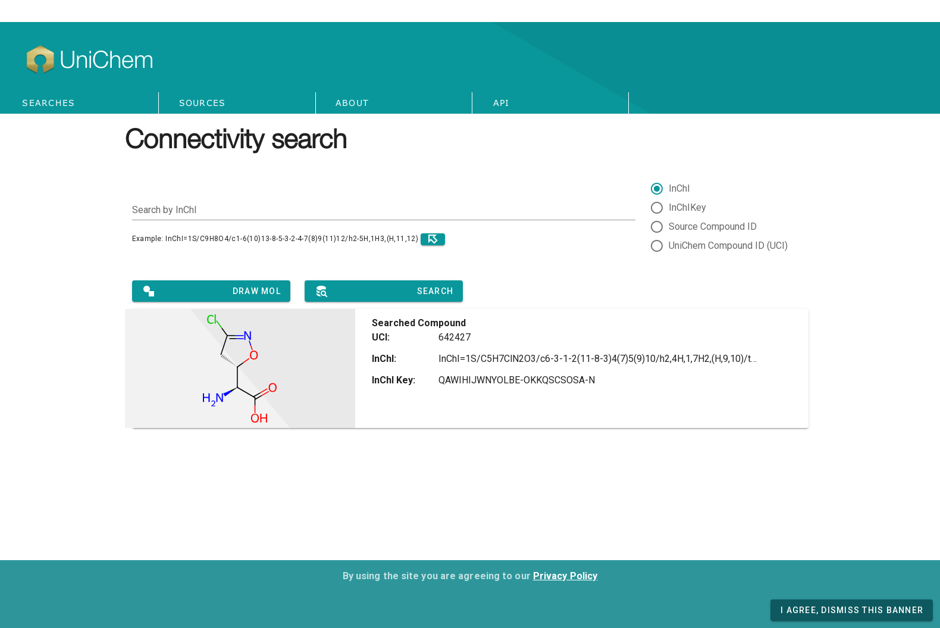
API (501, 103)
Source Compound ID (713, 226)
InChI (679, 188)
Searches (48, 103)
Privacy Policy (565, 576)
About (352, 103)
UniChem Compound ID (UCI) (728, 245)
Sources (202, 103)
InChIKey (687, 207)
